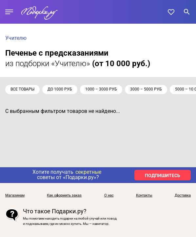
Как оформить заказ (64, 196)
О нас (109, 196)
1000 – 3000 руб (101, 89)
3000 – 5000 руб (146, 89)
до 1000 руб (60, 89)
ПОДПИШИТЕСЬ (162, 175)
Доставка (183, 196)
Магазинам (15, 196)
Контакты (144, 196)
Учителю (16, 38)
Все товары (22, 89)
